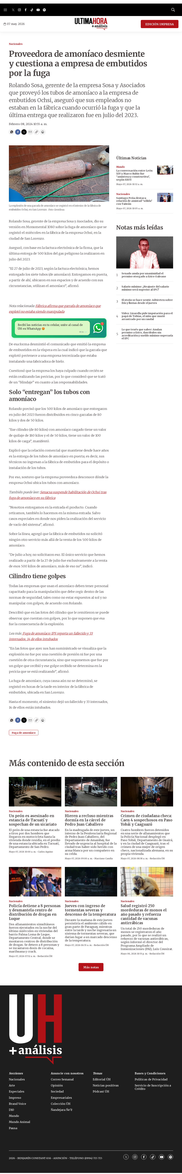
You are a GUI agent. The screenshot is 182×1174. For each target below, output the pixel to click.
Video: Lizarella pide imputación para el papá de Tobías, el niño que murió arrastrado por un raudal (147, 316)
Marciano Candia (103, 859)
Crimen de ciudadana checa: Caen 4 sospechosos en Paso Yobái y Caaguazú (146, 820)
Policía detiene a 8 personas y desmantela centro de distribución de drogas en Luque (35, 913)
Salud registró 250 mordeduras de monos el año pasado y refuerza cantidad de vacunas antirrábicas (144, 915)
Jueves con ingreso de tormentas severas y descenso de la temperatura (90, 910)
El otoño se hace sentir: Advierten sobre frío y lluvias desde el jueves (147, 302)
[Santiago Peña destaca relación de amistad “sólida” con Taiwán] (165, 197)
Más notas (91, 968)
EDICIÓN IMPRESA (159, 24)
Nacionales (16, 44)
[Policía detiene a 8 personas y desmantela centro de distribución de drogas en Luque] (35, 883)
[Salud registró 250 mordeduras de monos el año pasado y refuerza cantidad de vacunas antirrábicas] (147, 883)
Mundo (120, 166)
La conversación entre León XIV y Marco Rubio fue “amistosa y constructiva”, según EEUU (134, 175)
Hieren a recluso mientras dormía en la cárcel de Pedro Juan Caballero (89, 820)
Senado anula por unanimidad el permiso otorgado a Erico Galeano (144, 275)
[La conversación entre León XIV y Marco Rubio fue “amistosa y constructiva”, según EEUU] (165, 170)
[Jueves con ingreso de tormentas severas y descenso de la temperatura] (91, 883)
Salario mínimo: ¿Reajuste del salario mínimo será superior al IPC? (145, 288)
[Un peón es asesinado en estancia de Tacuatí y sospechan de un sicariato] (35, 793)
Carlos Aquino (45, 852)
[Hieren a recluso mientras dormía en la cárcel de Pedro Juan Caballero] (91, 793)
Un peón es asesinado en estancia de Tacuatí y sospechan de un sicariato (33, 820)
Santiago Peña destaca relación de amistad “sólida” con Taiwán (134, 201)
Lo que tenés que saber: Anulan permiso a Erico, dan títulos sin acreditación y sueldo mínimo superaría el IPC (147, 334)
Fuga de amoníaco (24, 733)
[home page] (91, 24)
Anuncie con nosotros (67, 1074)
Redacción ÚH (157, 859)
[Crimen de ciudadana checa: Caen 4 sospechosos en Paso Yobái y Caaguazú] (147, 793)
